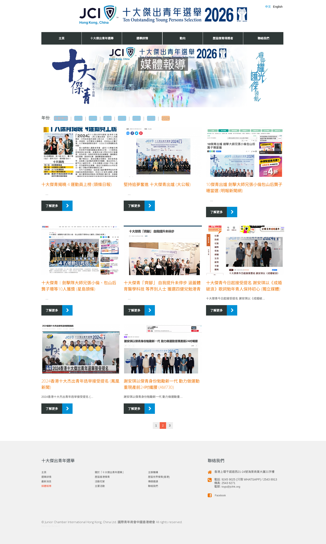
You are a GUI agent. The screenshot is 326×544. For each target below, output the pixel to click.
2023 (158, 118)
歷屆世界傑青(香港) (159, 475)
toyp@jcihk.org (231, 485)
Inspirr (57, 525)
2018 (81, 118)
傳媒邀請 (153, 480)
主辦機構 (153, 471)
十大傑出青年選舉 (102, 38)
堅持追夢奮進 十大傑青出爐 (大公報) (157, 183)
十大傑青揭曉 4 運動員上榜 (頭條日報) (76, 183)
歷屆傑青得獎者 (223, 38)
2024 (173, 118)
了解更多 (52, 205)
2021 (127, 118)
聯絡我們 (263, 38)
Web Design (46, 525)
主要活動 (100, 485)
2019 (96, 118)
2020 (112, 118)
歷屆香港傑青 (102, 475)
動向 (182, 38)
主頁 (61, 38)
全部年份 (62, 118)
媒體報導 (46, 485)
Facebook (217, 494)
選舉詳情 (142, 38)
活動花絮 (100, 480)
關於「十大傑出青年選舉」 (110, 471)
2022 (142, 118)
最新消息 (46, 480)
